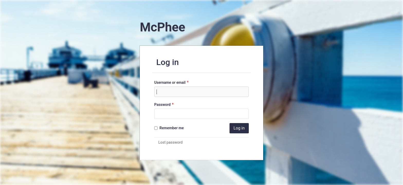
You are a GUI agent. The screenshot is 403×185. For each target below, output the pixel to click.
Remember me (169, 128)
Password (164, 104)
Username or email (172, 82)
